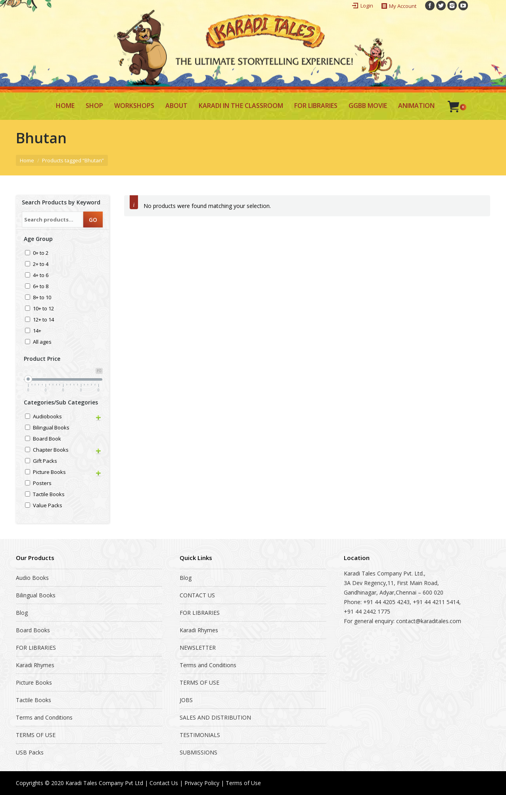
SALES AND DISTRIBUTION (215, 717)
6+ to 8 (40, 287)
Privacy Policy (201, 783)
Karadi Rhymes (35, 665)
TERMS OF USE (36, 735)
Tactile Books (49, 495)
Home (27, 160)
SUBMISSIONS (198, 752)
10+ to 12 (43, 309)
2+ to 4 (40, 265)
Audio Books (32, 577)
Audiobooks (47, 417)
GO (93, 219)
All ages (42, 342)
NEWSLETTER (198, 647)
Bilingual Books (51, 428)
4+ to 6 (40, 276)
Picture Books (49, 472)
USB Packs (30, 752)
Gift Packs (45, 461)
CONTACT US (197, 595)
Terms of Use (243, 783)
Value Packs (47, 506)
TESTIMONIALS (200, 735)
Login (366, 5)
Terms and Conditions (44, 717)
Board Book (47, 439)
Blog (22, 612)
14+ (37, 331)
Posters (42, 484)
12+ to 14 (43, 320)
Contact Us (164, 783)
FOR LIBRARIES (36, 647)
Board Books (33, 630)
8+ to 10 (42, 298)
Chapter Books (51, 450)
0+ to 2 (40, 253)
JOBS (186, 700)
